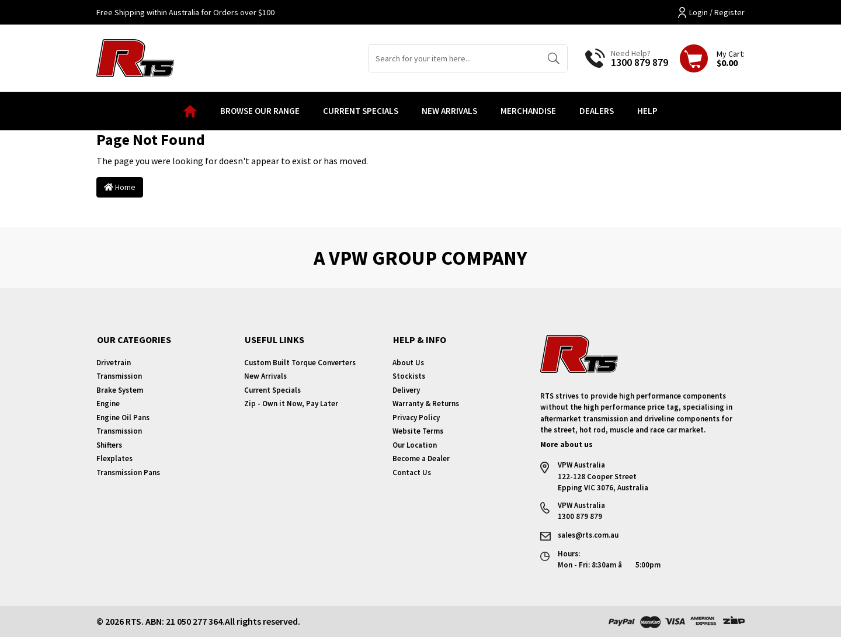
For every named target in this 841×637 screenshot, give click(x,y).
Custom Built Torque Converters (300, 363)
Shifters (109, 445)
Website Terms (417, 431)
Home (119, 187)
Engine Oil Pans (123, 418)
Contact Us (411, 472)
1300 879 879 (639, 62)
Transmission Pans (128, 472)
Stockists (408, 376)
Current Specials (360, 110)
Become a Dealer (421, 458)
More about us (566, 444)
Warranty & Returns (425, 403)
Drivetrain (113, 363)
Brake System (119, 390)
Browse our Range (260, 110)
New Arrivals (449, 110)
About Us (408, 363)
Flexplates (114, 458)
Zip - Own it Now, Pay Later (291, 403)
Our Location (414, 445)
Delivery (406, 390)
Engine (108, 403)
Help (647, 110)
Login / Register (711, 12)
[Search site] (553, 58)
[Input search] (454, 58)
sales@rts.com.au (588, 535)
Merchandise (528, 110)
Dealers (596, 110)
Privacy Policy (416, 418)
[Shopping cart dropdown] (712, 58)
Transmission (119, 376)
